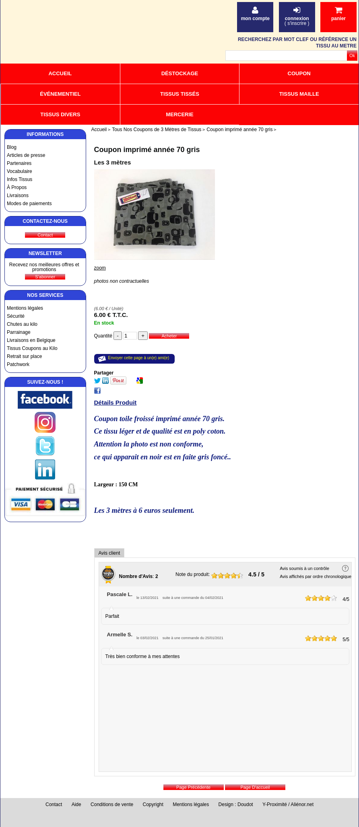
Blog (12, 147)
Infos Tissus (19, 179)
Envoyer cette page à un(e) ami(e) (138, 358)
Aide (76, 804)
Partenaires (19, 163)
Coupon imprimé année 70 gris (147, 150)
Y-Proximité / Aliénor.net (288, 804)
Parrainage (19, 332)
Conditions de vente (112, 804)
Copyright (153, 804)
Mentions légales (25, 308)
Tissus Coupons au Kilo (32, 348)
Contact (53, 804)
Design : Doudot (236, 804)
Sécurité (16, 316)
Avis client (109, 553)
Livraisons (18, 195)
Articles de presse (26, 155)
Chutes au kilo (22, 324)
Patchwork (18, 364)
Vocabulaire (19, 171)
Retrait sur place (24, 356)
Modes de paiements (29, 203)
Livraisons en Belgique (31, 340)
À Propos (17, 187)
